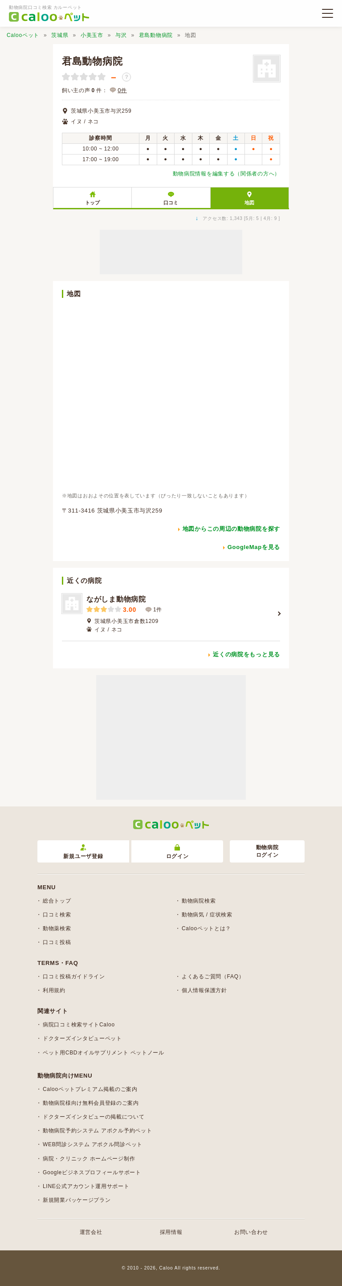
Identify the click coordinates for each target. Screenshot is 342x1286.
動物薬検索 (57, 928)
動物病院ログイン (267, 851)
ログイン (177, 852)
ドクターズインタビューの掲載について (94, 1117)
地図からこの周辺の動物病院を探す (231, 528)
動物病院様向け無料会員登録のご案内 (91, 1103)
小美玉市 (92, 35)
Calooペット (23, 35)
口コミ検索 (57, 915)
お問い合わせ (251, 1232)
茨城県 (59, 35)
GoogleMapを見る (254, 547)
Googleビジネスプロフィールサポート (92, 1172)
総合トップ (57, 901)
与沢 (120, 35)
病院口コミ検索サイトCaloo (79, 1024)
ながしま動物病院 (116, 599)
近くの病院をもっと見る (246, 654)
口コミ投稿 (57, 942)
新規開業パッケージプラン (76, 1200)
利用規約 (54, 990)
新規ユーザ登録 (83, 852)
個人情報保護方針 (204, 990)
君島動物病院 (156, 35)
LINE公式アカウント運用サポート (86, 1186)
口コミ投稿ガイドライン (74, 976)
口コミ (170, 202)
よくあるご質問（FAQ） (213, 976)
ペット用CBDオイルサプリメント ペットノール (103, 1053)
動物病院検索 (199, 901)
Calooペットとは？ (206, 928)
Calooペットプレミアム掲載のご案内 (90, 1089)
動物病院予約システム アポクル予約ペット (97, 1130)
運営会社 (91, 1232)
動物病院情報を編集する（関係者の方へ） (226, 174)
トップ (92, 202)
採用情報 (171, 1232)
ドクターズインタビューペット (82, 1038)
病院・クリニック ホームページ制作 (89, 1159)
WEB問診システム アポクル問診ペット (92, 1144)
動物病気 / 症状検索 (207, 915)
